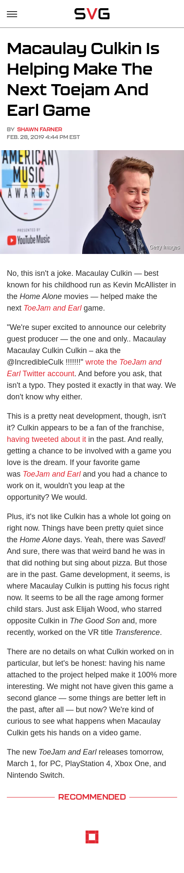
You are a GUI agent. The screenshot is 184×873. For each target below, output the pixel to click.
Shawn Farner (39, 129)
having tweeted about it (46, 439)
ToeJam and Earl (52, 308)
